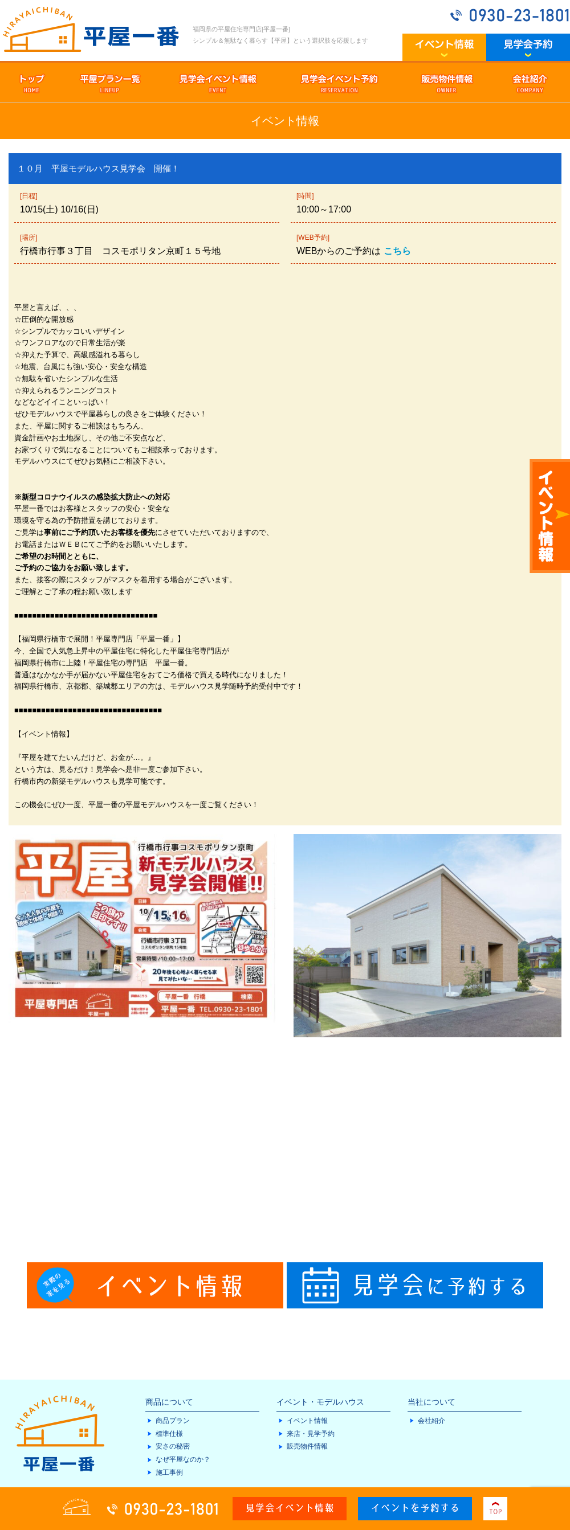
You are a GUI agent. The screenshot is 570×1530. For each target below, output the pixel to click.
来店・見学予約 (311, 1434)
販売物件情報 (307, 1446)
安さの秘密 (173, 1446)
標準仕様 (169, 1434)
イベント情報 (307, 1421)
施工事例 (169, 1472)
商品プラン (173, 1421)
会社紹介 (431, 1421)
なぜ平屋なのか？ (183, 1459)
